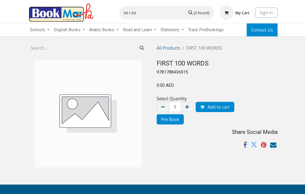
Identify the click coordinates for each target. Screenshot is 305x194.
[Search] (199, 12)
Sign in (266, 13)
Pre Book (170, 119)
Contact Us (262, 30)
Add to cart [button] (214, 107)
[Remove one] (163, 107)
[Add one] (187, 107)
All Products (169, 48)
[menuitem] (206, 30)
